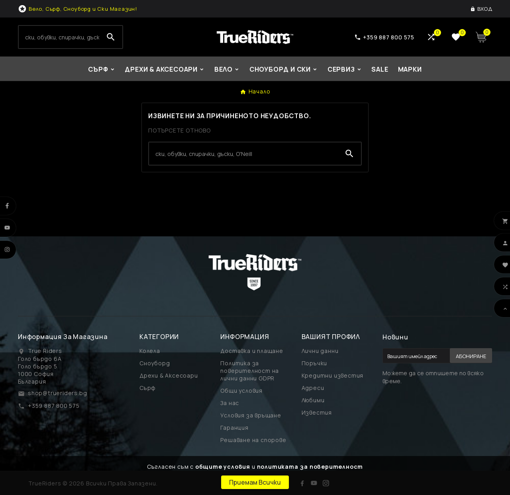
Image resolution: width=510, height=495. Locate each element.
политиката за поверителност (310, 466)
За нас (229, 403)
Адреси (313, 388)
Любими (313, 400)
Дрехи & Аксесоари (168, 375)
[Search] (59, 37)
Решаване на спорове (253, 440)
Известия (317, 412)
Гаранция (234, 427)
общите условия (222, 466)
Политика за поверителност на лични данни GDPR (249, 370)
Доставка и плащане (251, 351)
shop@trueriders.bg (57, 393)
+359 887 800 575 (54, 405)
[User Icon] (481, 9)
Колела (149, 351)
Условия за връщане (250, 415)
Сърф (147, 388)
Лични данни (320, 351)
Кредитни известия (333, 375)
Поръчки (315, 363)
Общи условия (241, 390)
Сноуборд (154, 363)
